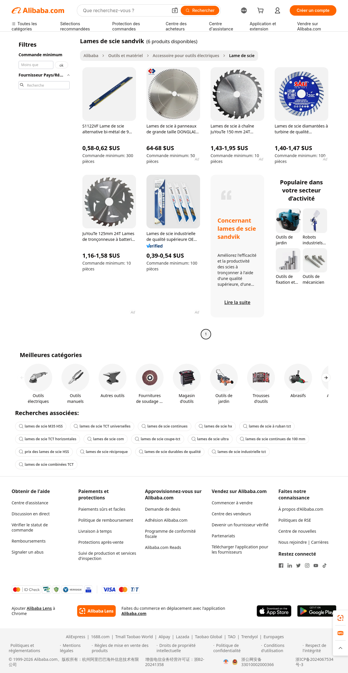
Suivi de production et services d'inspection (107, 555)
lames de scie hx (215, 426)
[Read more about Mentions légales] (75, 648)
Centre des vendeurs (231, 513)
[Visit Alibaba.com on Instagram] (307, 565)
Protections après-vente (101, 542)
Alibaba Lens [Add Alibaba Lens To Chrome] (39, 608)
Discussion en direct (31, 513)
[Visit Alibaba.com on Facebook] (281, 565)
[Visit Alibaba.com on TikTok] (324, 565)
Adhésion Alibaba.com (166, 520)
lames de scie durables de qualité (170, 451)
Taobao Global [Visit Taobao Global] (208, 636)
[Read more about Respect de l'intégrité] (320, 648)
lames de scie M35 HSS (41, 426)
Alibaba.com (134, 613)
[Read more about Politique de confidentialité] (236, 648)
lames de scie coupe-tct (157, 438)
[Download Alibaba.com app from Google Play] (316, 611)
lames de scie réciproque (104, 451)
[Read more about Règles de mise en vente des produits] (123, 648)
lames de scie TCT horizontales (47, 438)
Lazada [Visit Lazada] (182, 636)
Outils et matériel (125, 55)
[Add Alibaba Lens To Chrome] (96, 611)
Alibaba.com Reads (163, 547)
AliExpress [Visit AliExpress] (75, 636)
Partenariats (223, 536)
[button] (174, 10)
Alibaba (91, 55)
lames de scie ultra (210, 438)
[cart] (261, 11)
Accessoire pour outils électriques (186, 55)
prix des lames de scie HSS (44, 451)
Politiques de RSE (294, 520)
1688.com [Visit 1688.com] (100, 636)
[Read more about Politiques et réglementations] (33, 648)
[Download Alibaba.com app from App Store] (274, 611)
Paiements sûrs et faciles (101, 509)
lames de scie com (105, 438)
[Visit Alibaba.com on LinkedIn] (289, 565)
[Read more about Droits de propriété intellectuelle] (184, 648)
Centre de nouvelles (297, 531)
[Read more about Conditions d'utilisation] (281, 648)
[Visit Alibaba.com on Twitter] (298, 565)
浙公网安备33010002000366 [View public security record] (257, 662)
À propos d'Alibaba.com (300, 509)
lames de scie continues (165, 426)
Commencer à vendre (232, 502)
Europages (274, 636)
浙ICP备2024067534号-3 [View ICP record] (314, 662)
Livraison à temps (95, 531)
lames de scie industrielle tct (239, 451)
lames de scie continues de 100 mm (272, 438)
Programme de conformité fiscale (170, 533)
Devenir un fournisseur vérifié (240, 525)
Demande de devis (162, 509)
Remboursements (29, 541)
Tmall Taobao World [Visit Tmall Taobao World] (134, 636)
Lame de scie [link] (242, 55)
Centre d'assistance (30, 502)
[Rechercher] (200, 10)
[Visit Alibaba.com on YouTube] (315, 565)
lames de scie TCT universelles (102, 426)
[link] (340, 617)
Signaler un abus (28, 552)
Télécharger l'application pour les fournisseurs (240, 549)
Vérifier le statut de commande (30, 527)
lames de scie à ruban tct (267, 426)
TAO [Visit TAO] (231, 636)
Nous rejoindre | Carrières (303, 542)
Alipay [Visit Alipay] (164, 636)
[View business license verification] (226, 662)
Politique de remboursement (105, 520)
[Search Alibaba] (125, 10)
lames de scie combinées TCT (46, 464)
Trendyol (249, 636)
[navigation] (44, 188)
